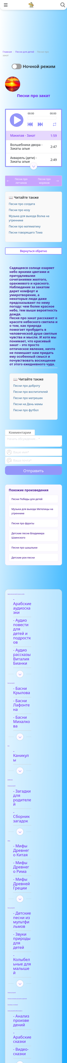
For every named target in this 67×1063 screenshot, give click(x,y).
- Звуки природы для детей (32, 843)
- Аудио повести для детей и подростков (31, 616)
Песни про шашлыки (24, 547)
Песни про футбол (26, 410)
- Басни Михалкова (34, 676)
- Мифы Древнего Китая (32, 777)
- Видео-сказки (30, 923)
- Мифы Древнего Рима (32, 789)
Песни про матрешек (28, 398)
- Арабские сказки (33, 913)
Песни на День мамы (28, 404)
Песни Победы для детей (27, 499)
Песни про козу (19, 210)
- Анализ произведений (30, 903)
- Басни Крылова (32, 657)
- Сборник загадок (33, 748)
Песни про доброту (26, 386)
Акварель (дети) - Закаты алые (23, 160)
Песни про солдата (22, 204)
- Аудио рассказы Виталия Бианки (32, 630)
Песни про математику (25, 226)
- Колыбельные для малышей (34, 856)
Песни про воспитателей (30, 392)
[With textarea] (33, 441)
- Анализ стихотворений (30, 958)
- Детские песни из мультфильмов (33, 831)
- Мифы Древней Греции (32, 801)
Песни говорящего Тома (26, 232)
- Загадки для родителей (29, 738)
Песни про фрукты (22, 523)
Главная (7, 51)
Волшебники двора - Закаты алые (26, 147)
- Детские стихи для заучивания (34, 979)
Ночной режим (39, 66)
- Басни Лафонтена (34, 667)
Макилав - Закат (22, 135)
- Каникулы (26, 703)
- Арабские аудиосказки (28, 601)
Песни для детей (24, 51)
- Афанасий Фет (30, 968)
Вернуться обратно (33, 251)
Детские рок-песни (23, 557)
